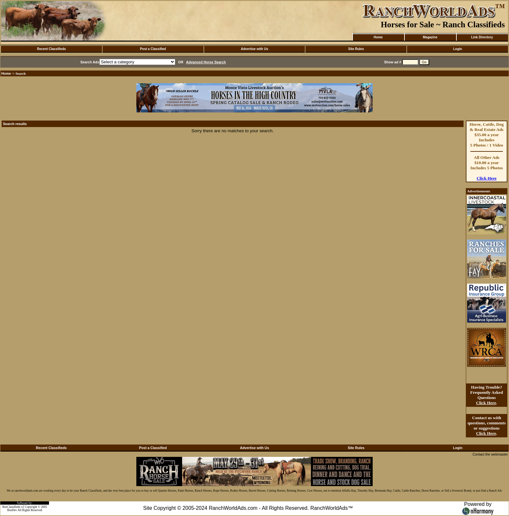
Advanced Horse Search (206, 62)
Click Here (487, 178)
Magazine (430, 37)
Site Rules (356, 49)
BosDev (12, 510)
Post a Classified (153, 49)
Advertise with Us (254, 49)
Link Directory (482, 37)
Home (378, 37)
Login (457, 49)
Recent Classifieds (51, 49)
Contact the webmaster (490, 454)
